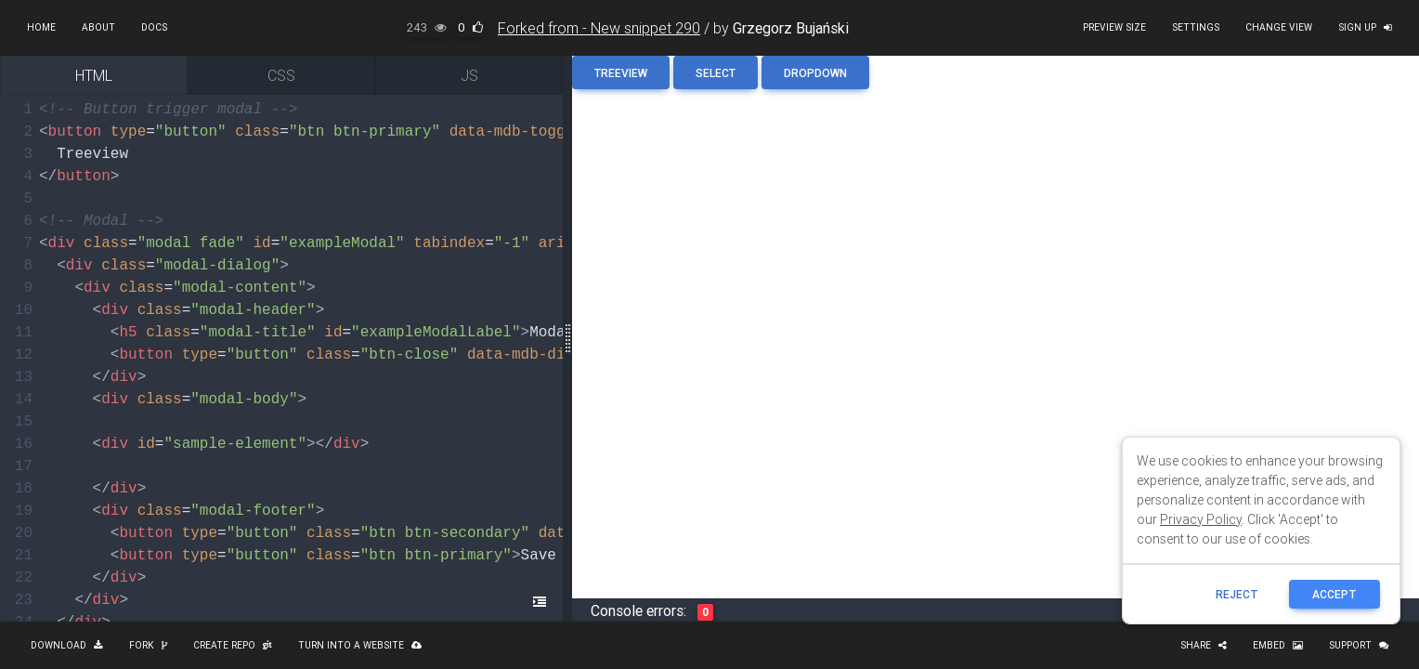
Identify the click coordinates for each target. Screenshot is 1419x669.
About (98, 27)
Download (67, 645)
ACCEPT (1334, 594)
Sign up (1365, 27)
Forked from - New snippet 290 (599, 28)
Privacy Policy (1201, 519)
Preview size (1114, 27)
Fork (148, 645)
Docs (154, 27)
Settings (1195, 27)
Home (41, 27)
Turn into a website (360, 645)
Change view (1278, 27)
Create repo (232, 645)
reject (1237, 594)
